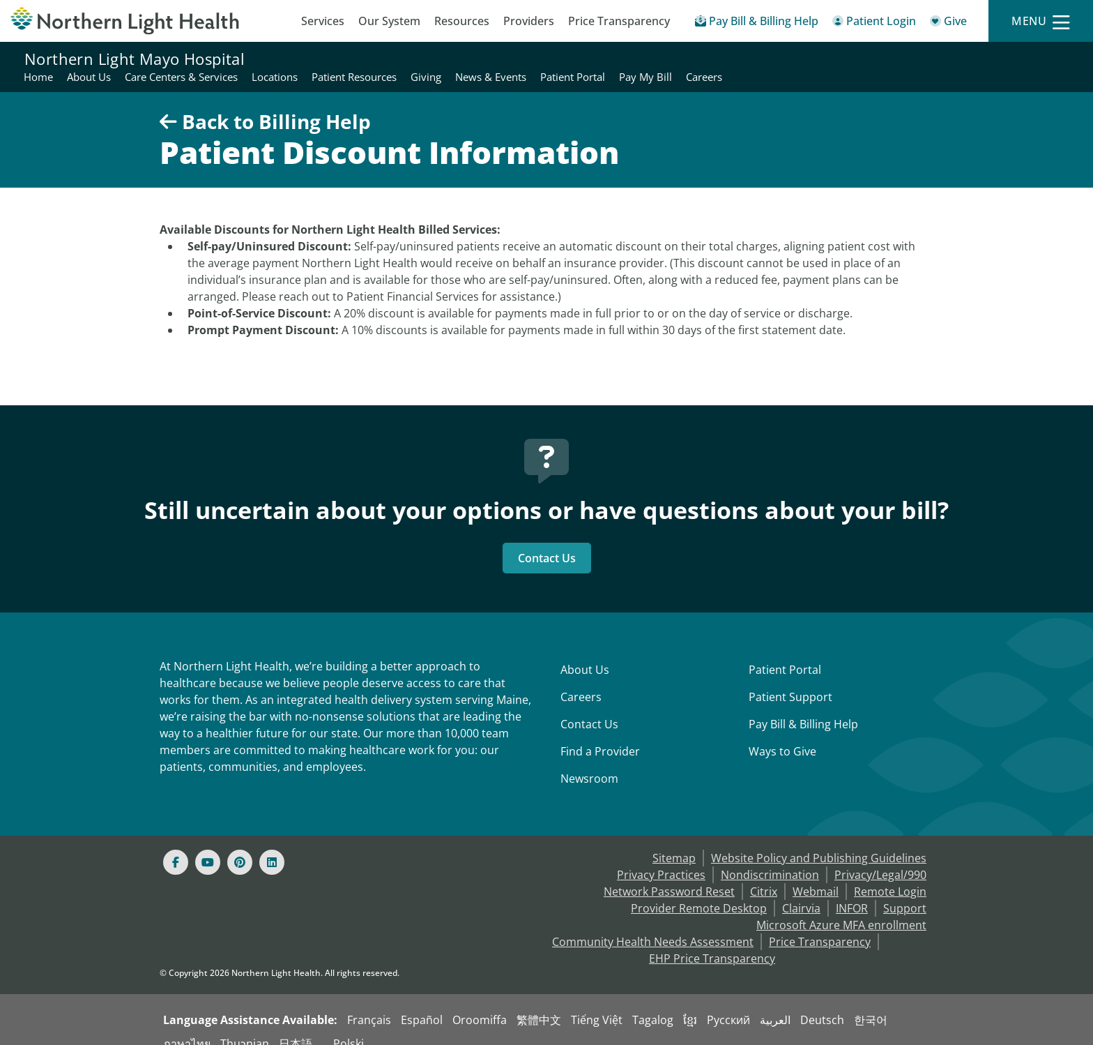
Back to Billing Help (265, 104)
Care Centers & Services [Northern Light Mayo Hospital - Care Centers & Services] (527, 59)
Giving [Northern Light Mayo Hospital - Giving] (771, 59)
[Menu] (1041, 21)
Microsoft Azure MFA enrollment (841, 908)
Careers (581, 680)
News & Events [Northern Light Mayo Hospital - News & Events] (836, 59)
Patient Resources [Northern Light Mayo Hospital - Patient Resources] (699, 59)
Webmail (816, 874)
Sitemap (674, 841)
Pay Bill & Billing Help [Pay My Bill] (803, 707)
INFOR (852, 891)
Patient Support (790, 680)
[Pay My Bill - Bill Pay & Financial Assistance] (756, 23)
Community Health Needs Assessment (653, 925)
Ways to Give (782, 734)
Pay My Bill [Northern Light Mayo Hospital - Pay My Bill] (991, 59)
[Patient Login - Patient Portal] (874, 23)
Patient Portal (785, 653)
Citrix (763, 874)
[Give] (948, 23)
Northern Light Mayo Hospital (134, 58)
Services (322, 21)
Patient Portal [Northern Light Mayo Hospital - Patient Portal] (918, 59)
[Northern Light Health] (136, 21)
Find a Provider (600, 734)
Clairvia (801, 891)
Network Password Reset (669, 874)
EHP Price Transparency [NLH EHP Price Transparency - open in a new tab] (712, 941)
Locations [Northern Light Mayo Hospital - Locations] (620, 59)
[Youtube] (207, 845)
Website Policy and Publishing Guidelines (818, 841)
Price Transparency (619, 21)
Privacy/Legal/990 (880, 858)
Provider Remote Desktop (699, 891)
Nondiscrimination (770, 858)
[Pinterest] (239, 845)
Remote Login (890, 874)
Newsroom (589, 761)
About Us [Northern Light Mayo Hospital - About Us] (435, 59)
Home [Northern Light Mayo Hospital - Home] (384, 59)
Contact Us (547, 541)
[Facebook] (175, 845)
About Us (584, 653)
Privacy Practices (661, 858)
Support (904, 891)
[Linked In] (271, 845)
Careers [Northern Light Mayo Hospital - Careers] (1050, 59)
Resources (461, 21)
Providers (528, 21)
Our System (389, 21)
